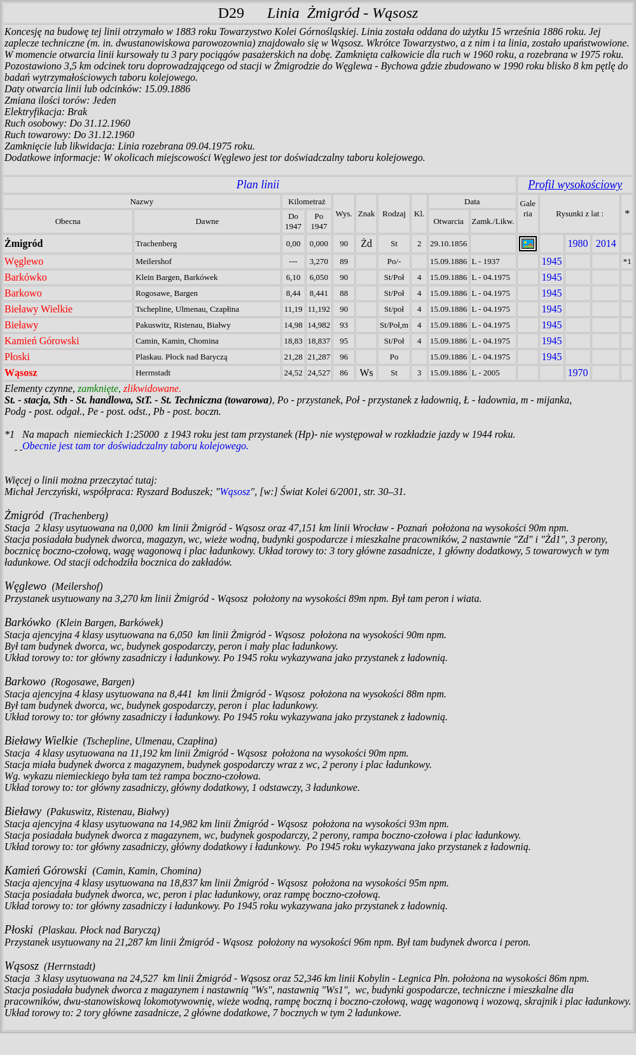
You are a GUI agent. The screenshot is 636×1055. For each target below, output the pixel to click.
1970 (577, 372)
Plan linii (258, 184)
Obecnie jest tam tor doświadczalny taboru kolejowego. (135, 445)
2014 (606, 243)
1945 (551, 261)
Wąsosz (235, 491)
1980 (577, 243)
